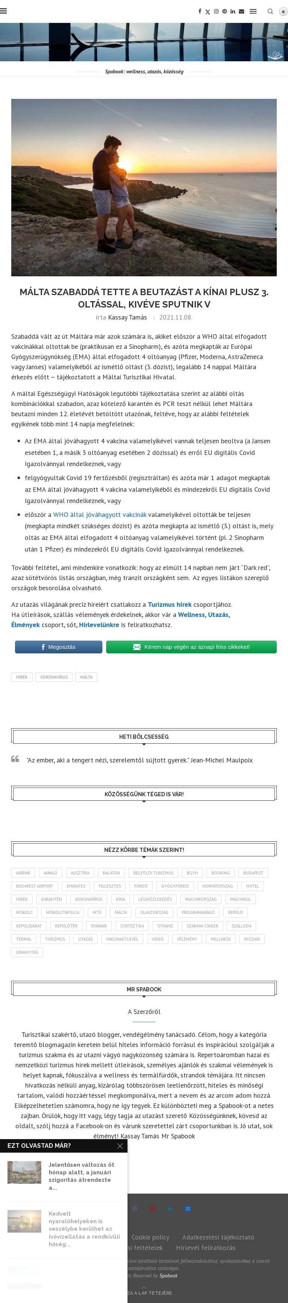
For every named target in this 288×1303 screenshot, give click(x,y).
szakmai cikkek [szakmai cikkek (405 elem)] (202, 926)
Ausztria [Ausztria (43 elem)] (80, 873)
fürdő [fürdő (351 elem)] (141, 886)
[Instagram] (216, 11)
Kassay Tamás (127, 317)
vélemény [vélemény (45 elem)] (187, 939)
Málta (86, 677)
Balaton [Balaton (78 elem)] (111, 873)
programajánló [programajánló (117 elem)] (198, 912)
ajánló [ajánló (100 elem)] (50, 873)
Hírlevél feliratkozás (206, 1247)
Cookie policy (150, 1237)
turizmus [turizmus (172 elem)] (55, 939)
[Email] (241, 11)
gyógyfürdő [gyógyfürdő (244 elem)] (175, 886)
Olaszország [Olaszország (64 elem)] (154, 912)
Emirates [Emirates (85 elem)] (76, 886)
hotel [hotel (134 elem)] (252, 886)
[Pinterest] (224, 11)
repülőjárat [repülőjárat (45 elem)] (29, 926)
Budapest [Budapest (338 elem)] (253, 873)
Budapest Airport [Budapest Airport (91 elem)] (34, 886)
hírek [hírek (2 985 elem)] (22, 899)
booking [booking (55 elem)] (221, 873)
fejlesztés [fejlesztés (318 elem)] (110, 886)
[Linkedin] (233, 11)
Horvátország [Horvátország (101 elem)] (217, 886)
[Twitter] (207, 11)
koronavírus (54, 677)
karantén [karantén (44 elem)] (51, 899)
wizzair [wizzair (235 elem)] (252, 939)
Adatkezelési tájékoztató (218, 1237)
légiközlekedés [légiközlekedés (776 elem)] (155, 899)
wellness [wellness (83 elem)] (221, 939)
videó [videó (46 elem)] (158, 939)
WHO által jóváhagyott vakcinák (99, 514)
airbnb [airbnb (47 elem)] (23, 873)
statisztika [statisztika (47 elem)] (132, 926)
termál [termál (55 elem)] (24, 939)
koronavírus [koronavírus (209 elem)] (88, 899)
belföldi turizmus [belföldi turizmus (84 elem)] (153, 873)
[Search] (270, 11)
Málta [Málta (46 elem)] (121, 912)
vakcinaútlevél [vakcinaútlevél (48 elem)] (122, 939)
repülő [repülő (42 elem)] (235, 912)
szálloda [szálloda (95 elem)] (241, 926)
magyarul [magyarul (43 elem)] (240, 899)
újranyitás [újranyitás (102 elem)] (27, 952)
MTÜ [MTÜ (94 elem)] (97, 912)
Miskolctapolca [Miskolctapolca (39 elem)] (62, 912)
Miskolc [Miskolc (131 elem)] (24, 912)
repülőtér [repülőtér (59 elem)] (66, 926)
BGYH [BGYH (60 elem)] (192, 873)
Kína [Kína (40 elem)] (120, 899)
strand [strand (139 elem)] (165, 926)
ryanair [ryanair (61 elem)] (99, 926)
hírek (22, 677)
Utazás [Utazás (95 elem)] (85, 939)
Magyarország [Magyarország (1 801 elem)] (201, 899)
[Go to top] (144, 1292)
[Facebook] (199, 11)
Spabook (168, 1275)
